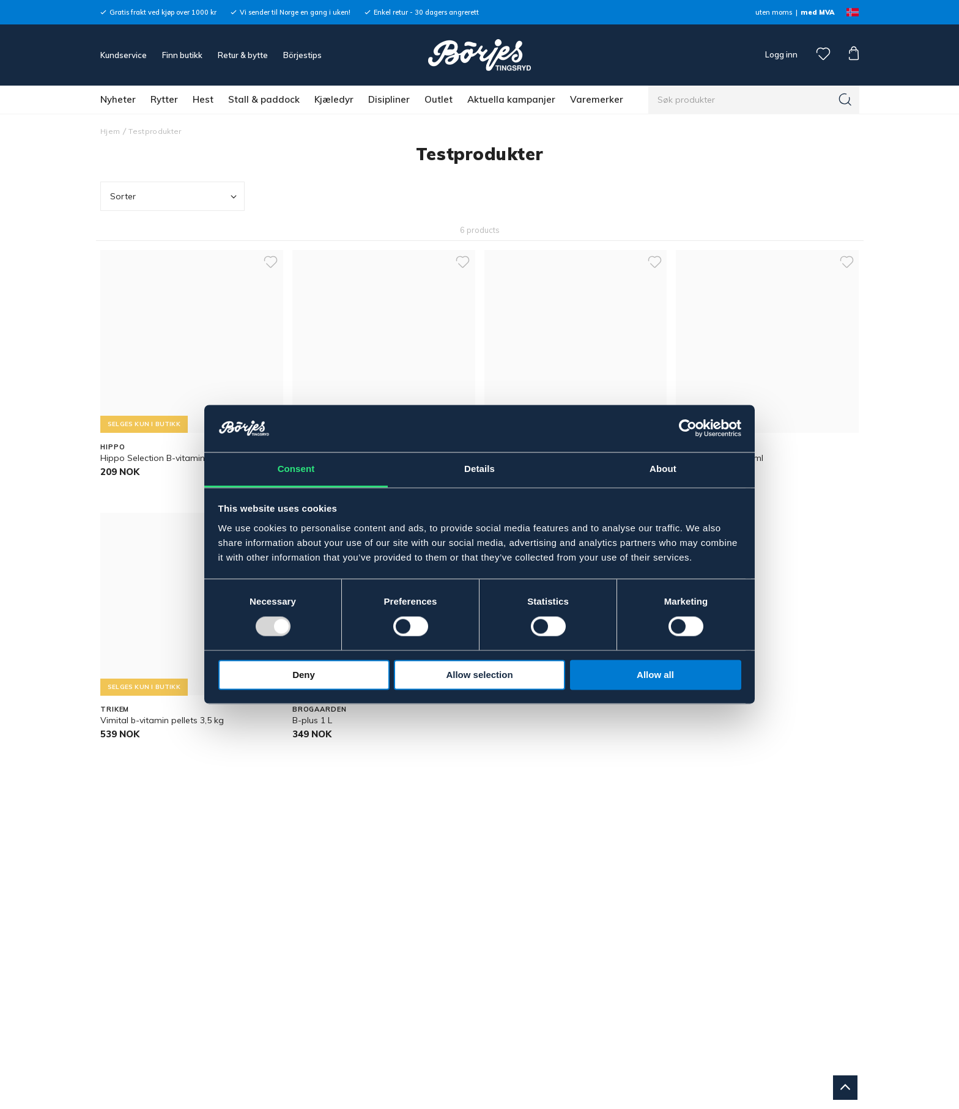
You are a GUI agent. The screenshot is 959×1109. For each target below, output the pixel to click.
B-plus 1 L (312, 720)
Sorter (174, 196)
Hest (203, 99)
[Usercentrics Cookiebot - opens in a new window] (687, 428)
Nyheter (118, 99)
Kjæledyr (334, 99)
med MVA (817, 12)
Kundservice (123, 55)
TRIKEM (114, 709)
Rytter (164, 99)
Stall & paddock (264, 99)
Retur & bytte (243, 55)
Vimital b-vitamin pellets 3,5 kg (162, 720)
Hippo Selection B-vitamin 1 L (159, 457)
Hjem (110, 131)
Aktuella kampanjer (511, 99)
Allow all (655, 674)
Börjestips (302, 55)
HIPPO (112, 447)
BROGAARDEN (319, 709)
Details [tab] (479, 468)
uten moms (773, 12)
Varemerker (596, 99)
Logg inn (780, 54)
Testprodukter (154, 131)
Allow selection (479, 674)
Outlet (438, 99)
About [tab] (663, 468)
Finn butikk (182, 55)
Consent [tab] (296, 468)
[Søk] (845, 100)
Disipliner (389, 99)
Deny (303, 674)
